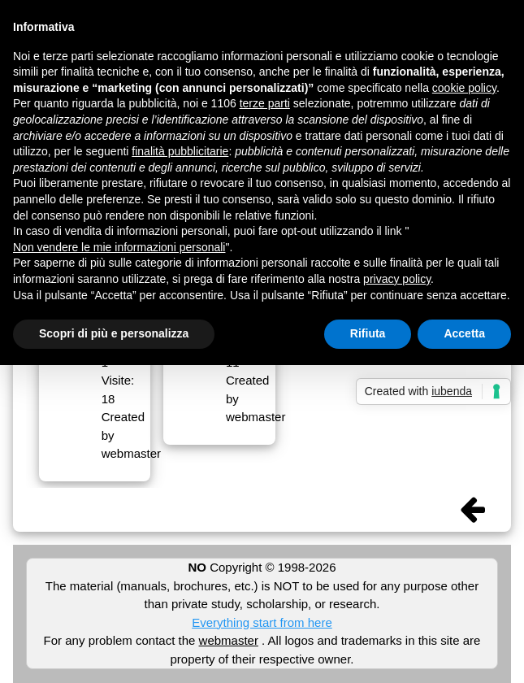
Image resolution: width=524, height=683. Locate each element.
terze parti (265, 103)
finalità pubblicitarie (180, 151)
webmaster (228, 640)
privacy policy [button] (397, 278)
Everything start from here (262, 622)
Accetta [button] (464, 333)
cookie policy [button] (464, 87)
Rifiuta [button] (368, 333)
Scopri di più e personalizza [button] (113, 333)
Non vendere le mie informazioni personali (119, 247)
